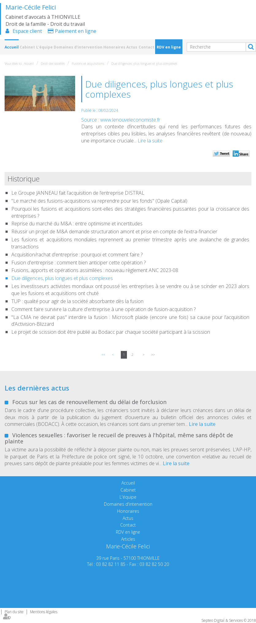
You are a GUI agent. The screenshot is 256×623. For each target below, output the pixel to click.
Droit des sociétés (53, 63)
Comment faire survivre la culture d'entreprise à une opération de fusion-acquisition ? (103, 309)
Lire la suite (150, 140)
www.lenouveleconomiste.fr (130, 119)
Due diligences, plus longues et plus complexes (144, 63)
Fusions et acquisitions (88, 63)
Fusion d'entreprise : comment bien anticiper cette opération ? (78, 262)
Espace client (27, 31)
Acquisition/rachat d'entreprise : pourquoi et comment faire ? (77, 254)
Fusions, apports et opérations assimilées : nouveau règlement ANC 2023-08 (94, 270)
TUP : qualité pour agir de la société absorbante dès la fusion (77, 301)
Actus (131, 47)
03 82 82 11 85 (110, 564)
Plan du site (14, 611)
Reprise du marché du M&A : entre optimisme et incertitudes (77, 223)
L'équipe (44, 47)
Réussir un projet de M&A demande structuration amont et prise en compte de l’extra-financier (114, 231)
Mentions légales (43, 611)
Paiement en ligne (75, 31)
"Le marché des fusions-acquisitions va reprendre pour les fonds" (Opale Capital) (99, 200)
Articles (128, 539)
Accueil (12, 47)
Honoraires (114, 47)
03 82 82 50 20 (154, 564)
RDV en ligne (169, 47)
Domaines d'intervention (78, 47)
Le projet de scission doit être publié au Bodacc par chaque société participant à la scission (110, 332)
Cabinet (27, 47)
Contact (146, 47)
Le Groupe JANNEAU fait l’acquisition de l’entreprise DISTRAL (77, 192)
